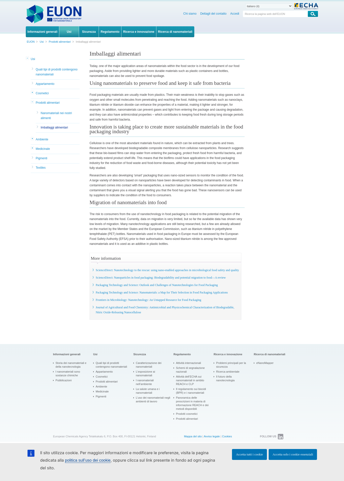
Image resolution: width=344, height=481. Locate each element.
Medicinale (43, 149)
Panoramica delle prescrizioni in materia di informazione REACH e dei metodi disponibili (192, 403)
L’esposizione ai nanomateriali (145, 373)
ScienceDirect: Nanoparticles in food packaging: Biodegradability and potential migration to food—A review (161, 277)
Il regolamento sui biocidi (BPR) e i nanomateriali (191, 390)
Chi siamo (190, 13)
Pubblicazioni (64, 380)
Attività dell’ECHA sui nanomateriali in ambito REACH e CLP (190, 380)
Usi (33, 59)
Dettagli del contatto (213, 13)
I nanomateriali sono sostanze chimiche (68, 373)
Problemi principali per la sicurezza (231, 364)
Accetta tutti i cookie (249, 454)
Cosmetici (42, 93)
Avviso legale (212, 436)
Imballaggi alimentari (54, 127)
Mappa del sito (193, 436)
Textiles (41, 167)
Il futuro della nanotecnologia (225, 378)
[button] (28, 59)
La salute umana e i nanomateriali (148, 390)
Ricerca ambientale (227, 371)
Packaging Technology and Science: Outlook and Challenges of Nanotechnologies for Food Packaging (157, 285)
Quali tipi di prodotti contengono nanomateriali (57, 72)
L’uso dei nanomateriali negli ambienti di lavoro (153, 399)
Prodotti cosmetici (187, 413)
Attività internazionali (188, 362)
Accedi (234, 13)
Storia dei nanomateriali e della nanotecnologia (71, 364)
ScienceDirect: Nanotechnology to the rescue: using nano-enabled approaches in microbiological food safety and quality (167, 270)
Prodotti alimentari (48, 102)
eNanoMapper (265, 362)
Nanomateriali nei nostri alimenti (56, 115)
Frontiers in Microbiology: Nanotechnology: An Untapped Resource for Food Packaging (148, 300)
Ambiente (42, 139)
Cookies (227, 436)
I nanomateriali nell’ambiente (145, 382)
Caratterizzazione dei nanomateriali (148, 364)
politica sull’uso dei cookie (88, 460)
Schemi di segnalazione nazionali (190, 369)
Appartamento (45, 84)
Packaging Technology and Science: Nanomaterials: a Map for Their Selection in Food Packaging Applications (162, 292)
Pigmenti (41, 158)
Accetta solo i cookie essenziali (293, 454)
